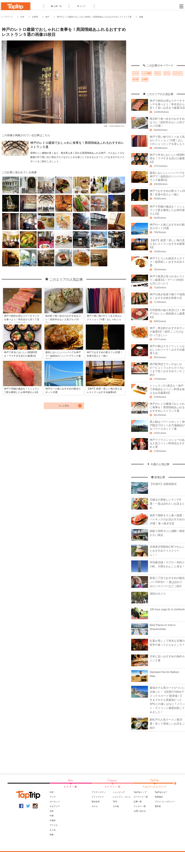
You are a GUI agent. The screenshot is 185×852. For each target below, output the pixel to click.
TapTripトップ (140, 792)
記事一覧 (56, 6)
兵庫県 (35, 17)
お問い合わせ (140, 811)
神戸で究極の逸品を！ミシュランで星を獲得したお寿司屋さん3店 (167, 210)
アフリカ (54, 825)
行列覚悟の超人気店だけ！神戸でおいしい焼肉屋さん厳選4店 (167, 314)
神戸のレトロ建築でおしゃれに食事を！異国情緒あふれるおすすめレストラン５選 (94, 17)
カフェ (166, 73)
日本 (22, 17)
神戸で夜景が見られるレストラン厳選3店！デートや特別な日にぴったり (167, 280)
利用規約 (159, 797)
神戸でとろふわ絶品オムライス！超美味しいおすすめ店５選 (167, 262)
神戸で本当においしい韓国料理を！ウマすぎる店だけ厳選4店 (167, 158)
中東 (52, 816)
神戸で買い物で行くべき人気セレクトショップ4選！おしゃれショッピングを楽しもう (167, 140)
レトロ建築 (146, 73)
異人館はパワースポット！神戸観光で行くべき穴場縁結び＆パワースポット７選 (167, 425)
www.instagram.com (116, 126)
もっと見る (64, 406)
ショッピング (119, 792)
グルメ (157, 73)
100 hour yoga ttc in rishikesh (167, 609)
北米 (52, 811)
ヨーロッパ (55, 801)
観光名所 (96, 801)
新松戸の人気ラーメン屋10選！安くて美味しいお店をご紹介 (167, 723)
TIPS (115, 801)
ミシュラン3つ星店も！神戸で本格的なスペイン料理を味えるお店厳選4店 (167, 389)
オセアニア (55, 806)
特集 (52, 834)
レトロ (135, 73)
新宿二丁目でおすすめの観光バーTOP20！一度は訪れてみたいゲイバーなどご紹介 (167, 582)
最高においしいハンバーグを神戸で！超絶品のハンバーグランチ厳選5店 (167, 176)
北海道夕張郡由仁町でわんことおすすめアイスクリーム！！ (167, 550)
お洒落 (144, 79)
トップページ (7, 17)
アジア (53, 797)
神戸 (47, 17)
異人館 (135, 79)
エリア (81, 6)
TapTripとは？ (161, 792)
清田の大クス (158, 593)
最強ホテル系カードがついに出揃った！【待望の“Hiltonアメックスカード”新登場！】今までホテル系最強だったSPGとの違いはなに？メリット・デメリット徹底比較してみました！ (167, 699)
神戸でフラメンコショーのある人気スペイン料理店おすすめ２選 (167, 443)
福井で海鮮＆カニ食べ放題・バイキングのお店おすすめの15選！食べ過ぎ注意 (167, 519)
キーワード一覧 (141, 797)
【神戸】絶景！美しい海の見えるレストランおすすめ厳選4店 (167, 244)
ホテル (95, 806)
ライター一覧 (140, 806)
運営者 (158, 806)
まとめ (53, 830)
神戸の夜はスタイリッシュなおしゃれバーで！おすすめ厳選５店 (167, 350)
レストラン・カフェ (122, 797)
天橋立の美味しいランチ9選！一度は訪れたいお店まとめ (167, 503)
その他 (116, 806)
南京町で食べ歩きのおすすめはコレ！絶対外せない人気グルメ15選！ (167, 122)
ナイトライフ (98, 797)
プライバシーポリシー (165, 801)
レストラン (178, 73)
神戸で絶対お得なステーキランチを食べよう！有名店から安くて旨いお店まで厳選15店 (167, 104)
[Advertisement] (158, 43)
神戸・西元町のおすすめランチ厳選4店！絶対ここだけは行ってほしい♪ (167, 332)
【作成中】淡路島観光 (163, 484)
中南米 (53, 820)
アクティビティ (99, 792)
